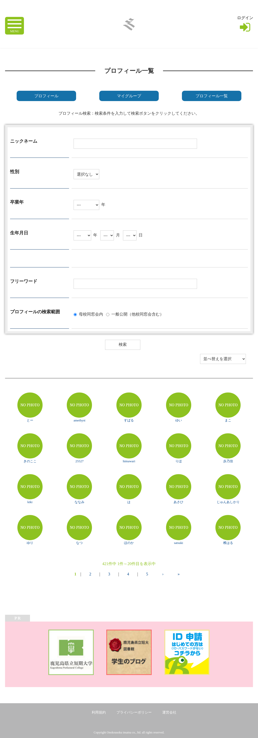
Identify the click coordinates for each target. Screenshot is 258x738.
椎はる (228, 543)
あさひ (178, 502)
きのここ (30, 461)
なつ (79, 543)
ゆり (30, 543)
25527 (79, 461)
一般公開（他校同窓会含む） (137, 314)
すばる (129, 420)
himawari (129, 461)
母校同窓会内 (91, 314)
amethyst (79, 420)
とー (30, 420)
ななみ (79, 502)
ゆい (178, 420)
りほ (178, 461)
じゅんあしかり (228, 502)
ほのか (129, 543)
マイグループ (129, 96)
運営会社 (169, 712)
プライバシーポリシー (134, 712)
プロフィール (46, 96)
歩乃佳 (228, 461)
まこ (228, 420)
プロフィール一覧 (212, 96)
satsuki (178, 543)
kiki (30, 502)
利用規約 (99, 712)
